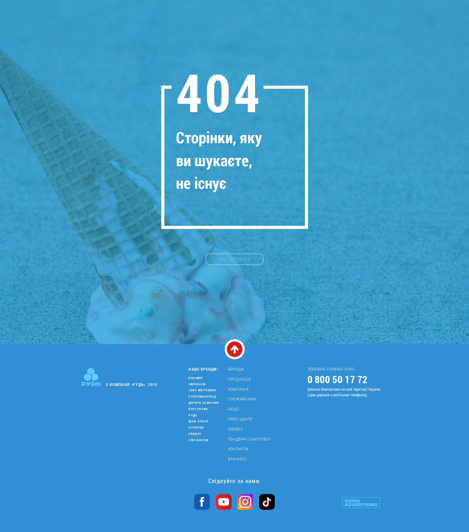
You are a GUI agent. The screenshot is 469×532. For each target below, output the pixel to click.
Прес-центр (240, 419)
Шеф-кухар (199, 421)
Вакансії (237, 459)
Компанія (238, 389)
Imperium (197, 384)
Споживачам (242, 399)
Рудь (193, 415)
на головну (234, 259)
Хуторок (196, 428)
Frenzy (195, 434)
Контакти (238, 449)
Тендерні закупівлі (249, 439)
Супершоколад (202, 396)
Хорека (235, 429)
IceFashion (198, 440)
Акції (233, 409)
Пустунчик (198, 409)
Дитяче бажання (204, 403)
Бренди (236, 369)
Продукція (239, 379)
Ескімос (196, 378)
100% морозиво (202, 390)
